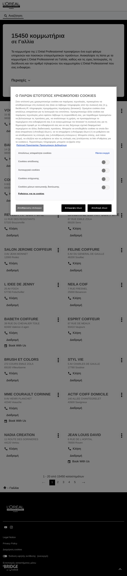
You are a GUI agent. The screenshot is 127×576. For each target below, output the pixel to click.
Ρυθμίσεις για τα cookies (31, 193)
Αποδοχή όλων (99, 208)
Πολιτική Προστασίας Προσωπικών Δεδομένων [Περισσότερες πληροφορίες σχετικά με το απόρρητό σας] (42, 145)
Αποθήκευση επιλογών (30, 208)
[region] (63, 150)
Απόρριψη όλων (73, 208)
